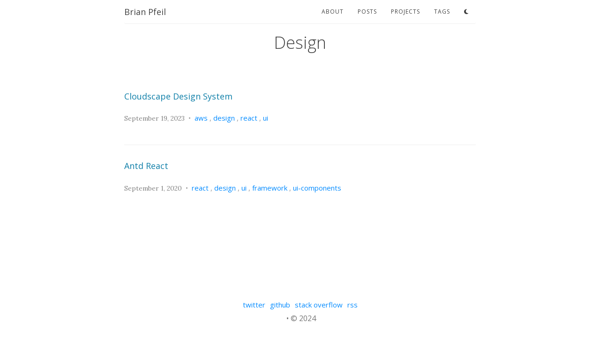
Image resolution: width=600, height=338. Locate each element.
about (333, 11)
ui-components (317, 187)
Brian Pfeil (145, 11)
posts (367, 11)
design (224, 118)
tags (442, 11)
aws (201, 118)
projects (405, 11)
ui (265, 118)
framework (269, 187)
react (248, 118)
